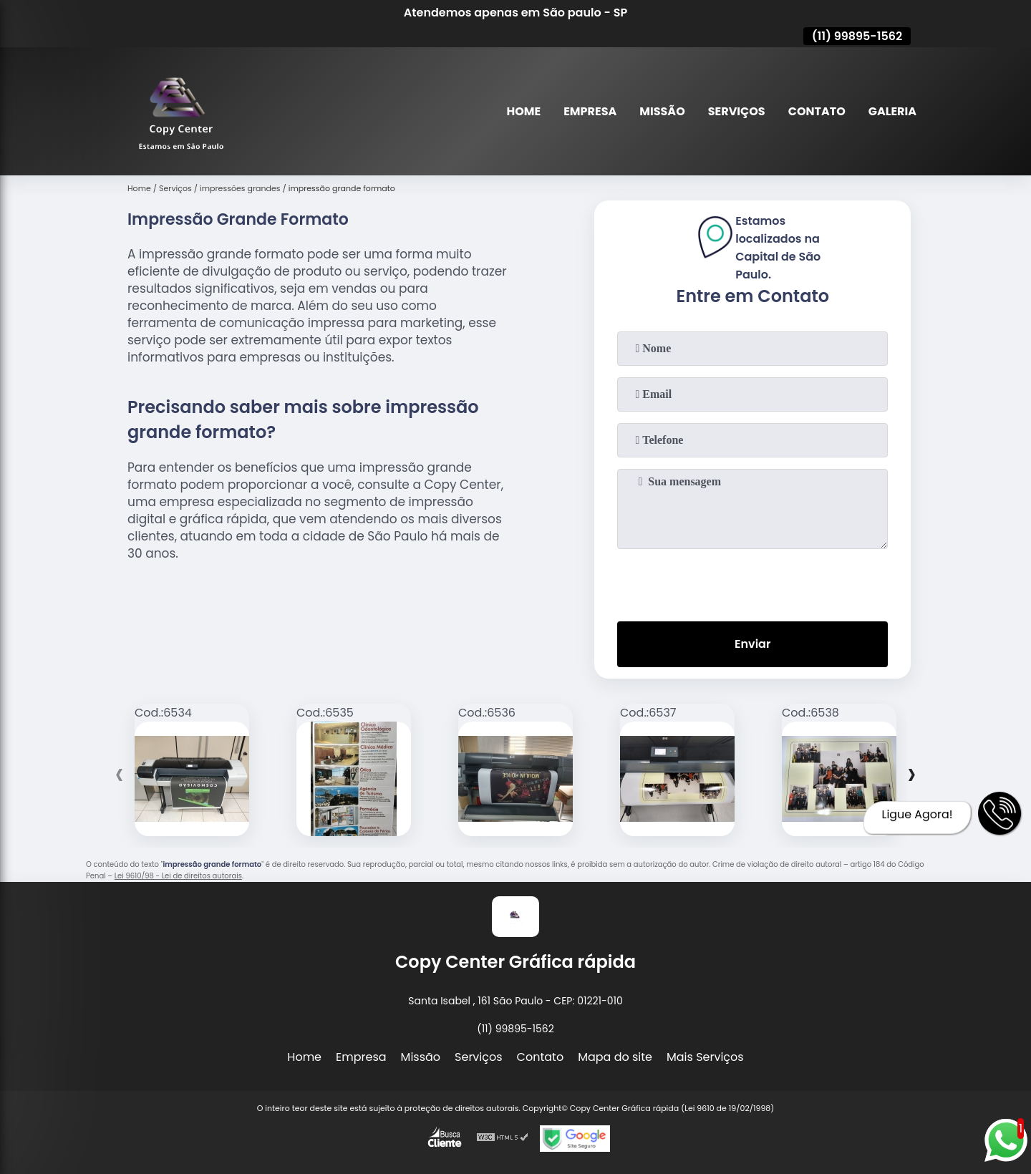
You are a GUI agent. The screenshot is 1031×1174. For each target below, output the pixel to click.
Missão (661, 111)
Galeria (892, 111)
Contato (817, 111)
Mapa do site (615, 1057)
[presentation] (752, 582)
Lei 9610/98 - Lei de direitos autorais (178, 875)
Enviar (752, 644)
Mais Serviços (705, 1057)
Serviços (736, 111)
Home (524, 111)
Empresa (589, 111)
